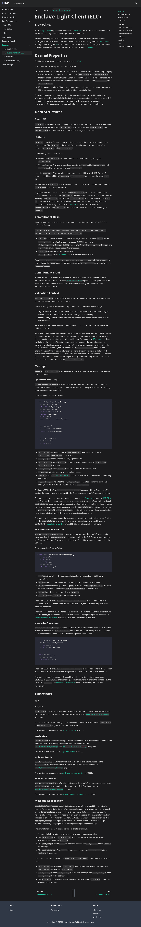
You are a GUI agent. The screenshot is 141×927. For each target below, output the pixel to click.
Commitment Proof (125, 30)
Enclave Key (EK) (10, 49)
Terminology (7, 65)
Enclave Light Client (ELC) (14, 53)
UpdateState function (55, 524)
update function (68, 752)
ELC (120, 43)
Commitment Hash (125, 27)
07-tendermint (73, 204)
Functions (121, 40)
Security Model (8, 41)
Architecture (7, 37)
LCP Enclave (76, 30)
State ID (88, 498)
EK (57, 44)
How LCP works (8, 17)
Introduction (7, 9)
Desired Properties (124, 14)
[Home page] (37, 10)
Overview (121, 11)
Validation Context (125, 34)
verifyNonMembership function (75, 794)
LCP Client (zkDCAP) (12, 61)
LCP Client (89, 47)
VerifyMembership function (46, 618)
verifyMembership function (73, 773)
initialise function (69, 730)
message (62, 255)
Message (122, 37)
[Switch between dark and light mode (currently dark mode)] (136, 3)
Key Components (9, 21)
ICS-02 (79, 61)
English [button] (17, 3)
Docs (11, 910)
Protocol (5, 45)
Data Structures (123, 18)
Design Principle (9, 13)
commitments (104, 41)
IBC (5, 33)
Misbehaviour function (65, 683)
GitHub (97, 917)
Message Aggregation (126, 46)
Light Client (8, 29)
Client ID (122, 21)
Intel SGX (7, 25)
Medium (96, 913)
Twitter (55, 910)
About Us (97, 910)
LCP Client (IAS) (10, 57)
